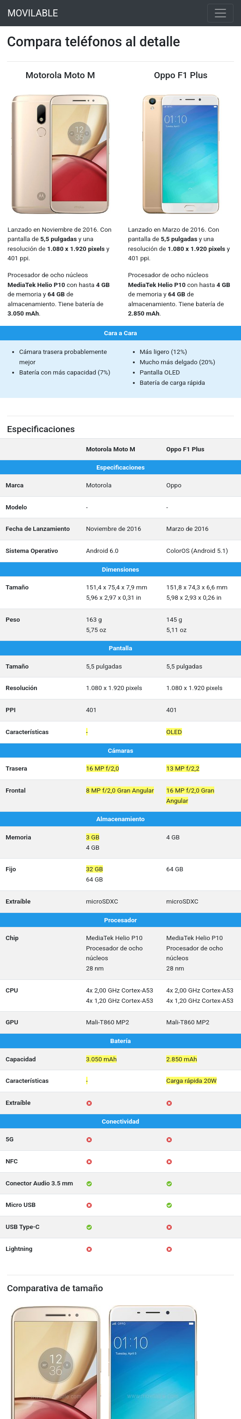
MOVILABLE (32, 13)
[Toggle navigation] (220, 13)
